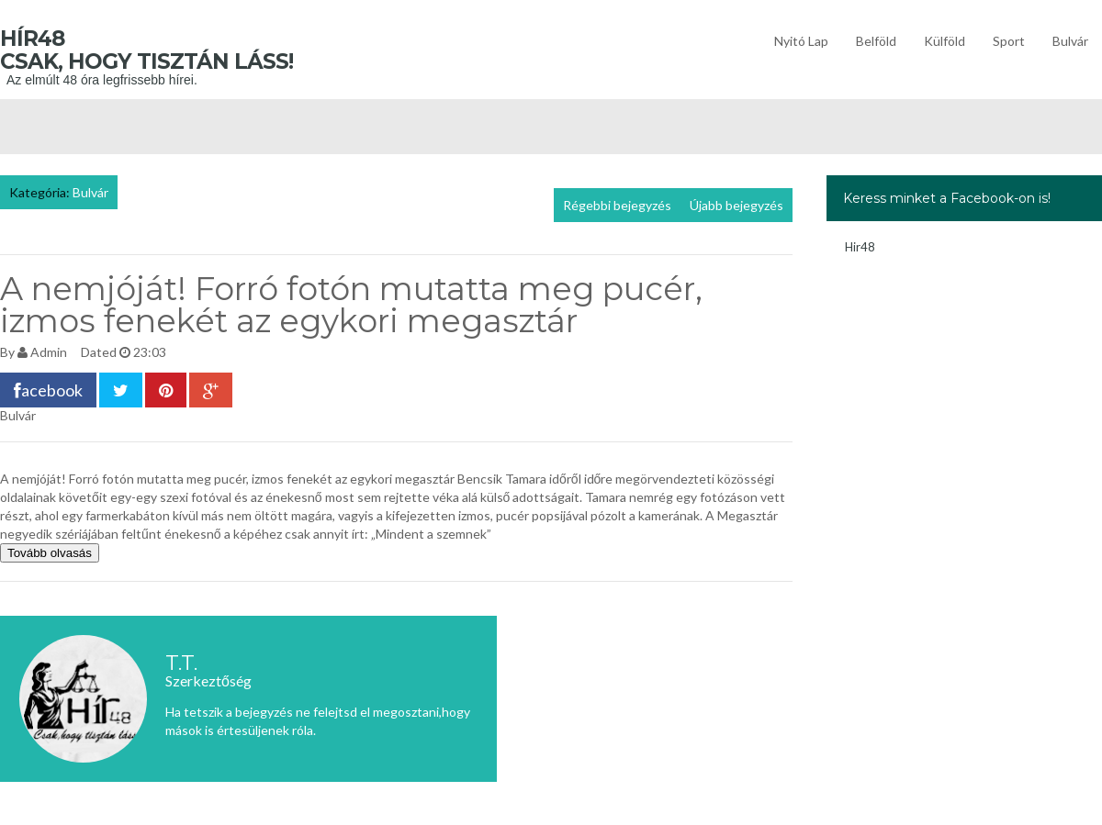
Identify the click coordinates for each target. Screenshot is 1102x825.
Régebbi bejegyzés (617, 205)
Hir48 (860, 247)
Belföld (876, 41)
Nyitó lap (801, 41)
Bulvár (1070, 41)
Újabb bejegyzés (736, 205)
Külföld (944, 41)
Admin (48, 352)
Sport (1009, 41)
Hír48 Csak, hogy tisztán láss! (174, 50)
